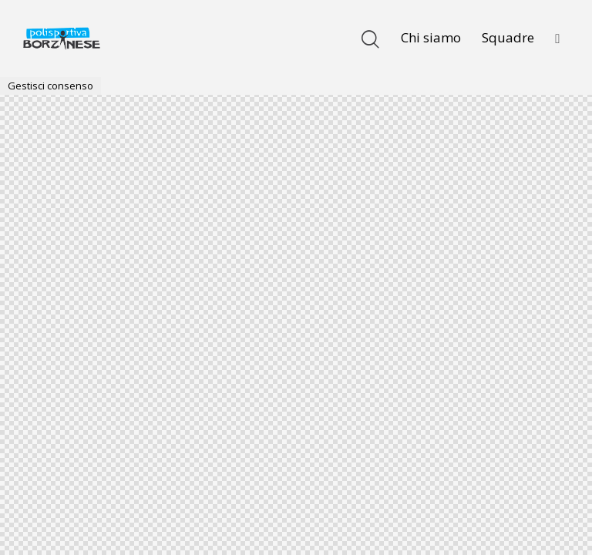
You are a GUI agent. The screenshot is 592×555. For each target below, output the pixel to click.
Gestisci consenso (50, 85)
